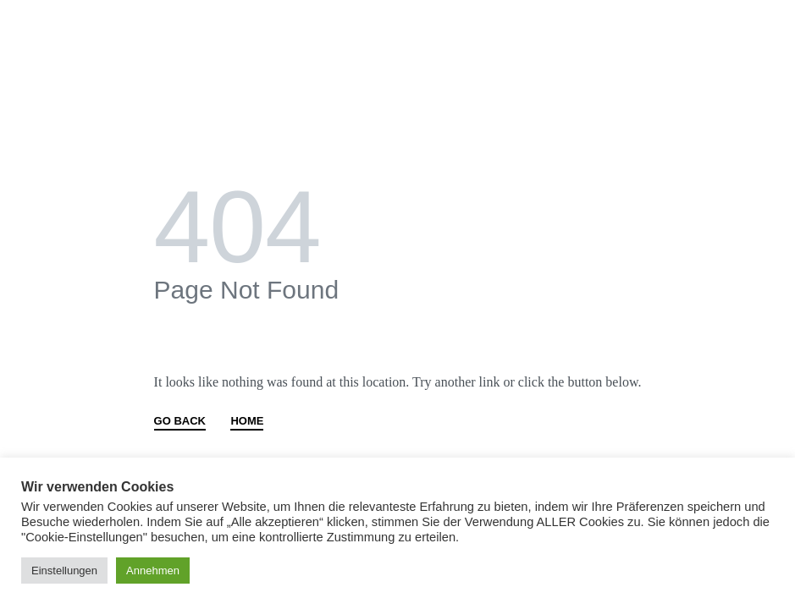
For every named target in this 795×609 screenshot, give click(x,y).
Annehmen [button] (152, 570)
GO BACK (180, 421)
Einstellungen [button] (64, 570)
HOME (246, 421)
